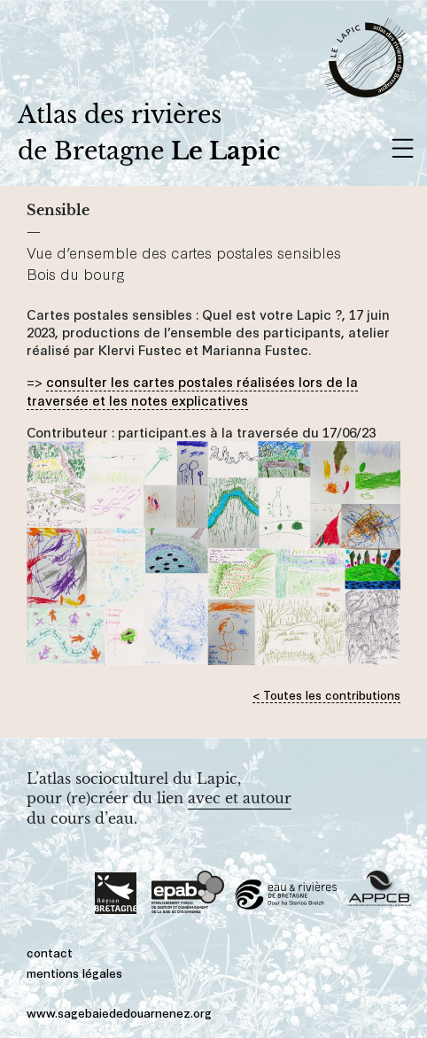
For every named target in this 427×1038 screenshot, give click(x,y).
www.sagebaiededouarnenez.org (119, 1011)
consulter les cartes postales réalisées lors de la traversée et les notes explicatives (192, 390)
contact (50, 951)
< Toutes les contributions (326, 694)
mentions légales (74, 972)
